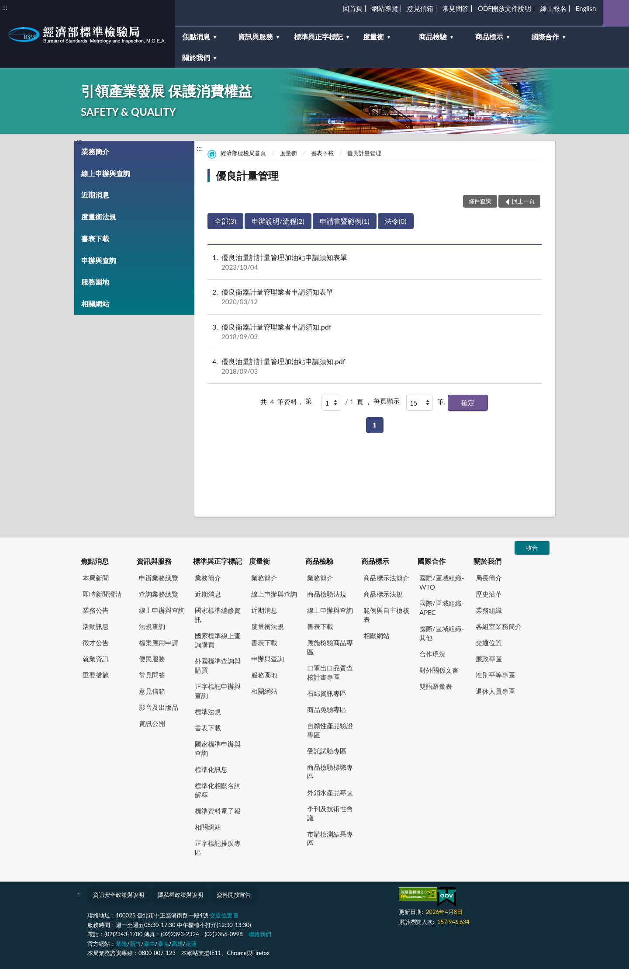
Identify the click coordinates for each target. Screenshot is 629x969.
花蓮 (191, 943)
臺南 (163, 943)
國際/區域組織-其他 (441, 633)
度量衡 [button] (373, 36)
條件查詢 (480, 201)
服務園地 (95, 282)
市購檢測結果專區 (330, 838)
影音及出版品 (158, 707)
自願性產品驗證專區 (330, 730)
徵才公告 (96, 642)
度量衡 (288, 152)
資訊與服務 (154, 561)
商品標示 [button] (489, 36)
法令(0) (396, 221)
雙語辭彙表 (435, 686)
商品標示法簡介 (386, 578)
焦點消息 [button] (196, 36)
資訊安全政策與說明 (118, 894)
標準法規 (208, 711)
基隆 (121, 943)
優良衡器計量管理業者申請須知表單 (374, 297)
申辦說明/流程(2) (278, 221)
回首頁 (353, 8)
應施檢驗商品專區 (330, 647)
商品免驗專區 (326, 709)
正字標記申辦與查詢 (218, 690)
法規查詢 (152, 626)
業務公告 (96, 610)
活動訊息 (96, 626)
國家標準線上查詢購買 (218, 640)
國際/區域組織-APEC (441, 607)
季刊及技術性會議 (330, 813)
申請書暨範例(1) (345, 221)
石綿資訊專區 (326, 693)
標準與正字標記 (217, 561)
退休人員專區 (495, 691)
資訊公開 (152, 723)
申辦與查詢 (98, 260)
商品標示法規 (383, 594)
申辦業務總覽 (158, 578)
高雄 (177, 943)
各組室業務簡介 (499, 626)
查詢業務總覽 (158, 594)
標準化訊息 (211, 769)
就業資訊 (96, 659)
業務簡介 (95, 151)
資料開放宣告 (234, 894)
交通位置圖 (224, 915)
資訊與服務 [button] (255, 36)
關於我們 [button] (196, 57)
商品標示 (375, 561)
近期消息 (95, 195)
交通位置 (489, 642)
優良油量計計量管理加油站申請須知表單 (374, 262)
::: (4, 7)
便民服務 (152, 659)
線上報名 (553, 8)
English (586, 8)
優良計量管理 (364, 152)
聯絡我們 (260, 934)
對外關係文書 (439, 670)
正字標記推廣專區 (218, 847)
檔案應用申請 (158, 642)
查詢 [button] (616, 13)
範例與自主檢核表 (386, 614)
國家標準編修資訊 (218, 614)
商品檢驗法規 (326, 594)
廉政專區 (489, 659)
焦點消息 (95, 561)
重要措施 (96, 675)
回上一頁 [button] (523, 201)
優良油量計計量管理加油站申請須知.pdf (374, 366)
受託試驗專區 (326, 751)
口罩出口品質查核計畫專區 (330, 672)
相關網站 (95, 303)
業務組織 (489, 610)
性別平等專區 (495, 675)
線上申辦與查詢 (105, 173)
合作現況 (432, 654)
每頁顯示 (386, 401)
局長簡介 (489, 578)
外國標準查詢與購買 (218, 665)
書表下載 (95, 238)
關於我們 (487, 561)
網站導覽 (385, 8)
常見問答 (455, 8)
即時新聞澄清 (102, 594)
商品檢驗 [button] (433, 36)
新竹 (135, 943)
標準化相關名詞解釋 (218, 790)
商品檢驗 (319, 561)
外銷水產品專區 (330, 792)
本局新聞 (96, 578)
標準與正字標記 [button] (318, 36)
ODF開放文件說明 (504, 8)
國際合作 (432, 561)
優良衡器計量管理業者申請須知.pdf (374, 332)
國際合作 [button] (545, 36)
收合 (532, 547)
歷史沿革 (489, 594)
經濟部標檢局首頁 (243, 152)
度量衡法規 (98, 216)
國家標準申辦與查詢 (218, 748)
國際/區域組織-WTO (441, 582)
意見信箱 (420, 8)
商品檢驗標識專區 (330, 771)
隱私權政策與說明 (180, 894)
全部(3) (225, 221)
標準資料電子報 (218, 811)
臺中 (149, 943)
